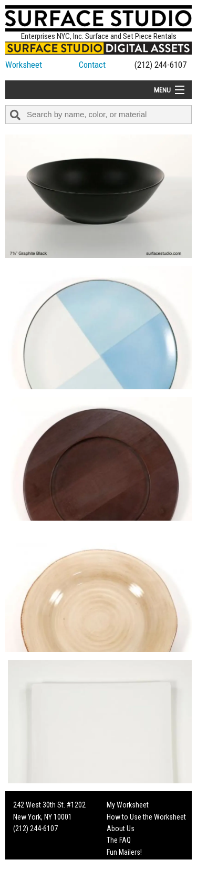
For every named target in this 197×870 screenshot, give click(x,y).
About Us (120, 828)
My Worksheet (128, 805)
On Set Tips (123, 863)
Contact (92, 64)
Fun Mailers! (124, 852)
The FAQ (119, 840)
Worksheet (23, 64)
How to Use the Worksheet (146, 817)
